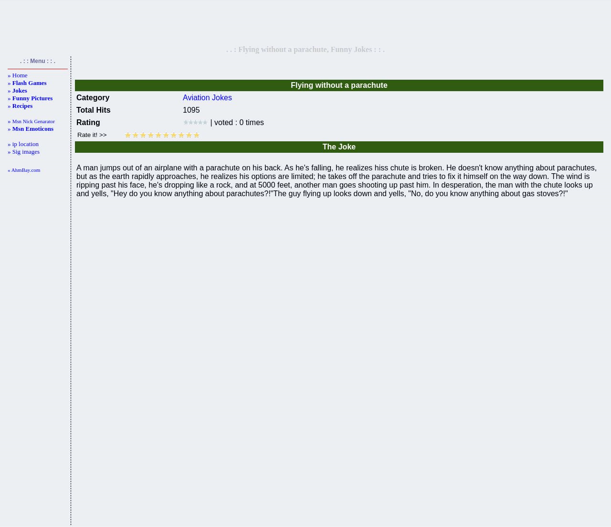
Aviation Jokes (207, 98)
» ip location (23, 144)
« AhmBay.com (24, 170)
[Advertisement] (305, 22)
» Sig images (24, 151)
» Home (18, 75)
